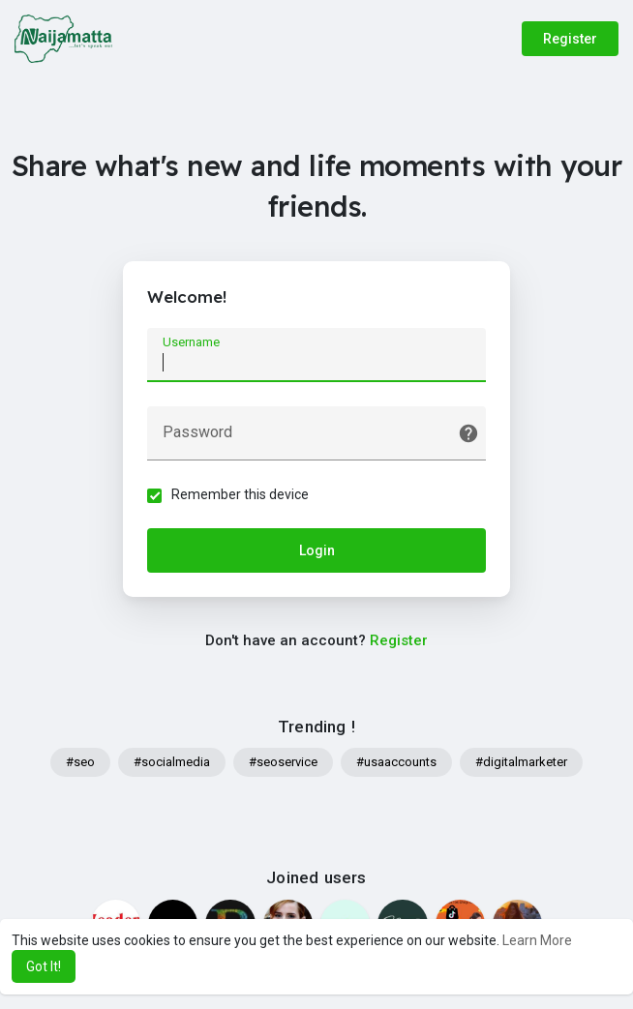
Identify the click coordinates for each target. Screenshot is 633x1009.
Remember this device (240, 494)
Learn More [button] (537, 940)
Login (317, 550)
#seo (80, 762)
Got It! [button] (43, 966)
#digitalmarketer (521, 762)
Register (570, 38)
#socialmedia (172, 762)
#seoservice (283, 762)
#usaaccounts (396, 762)
